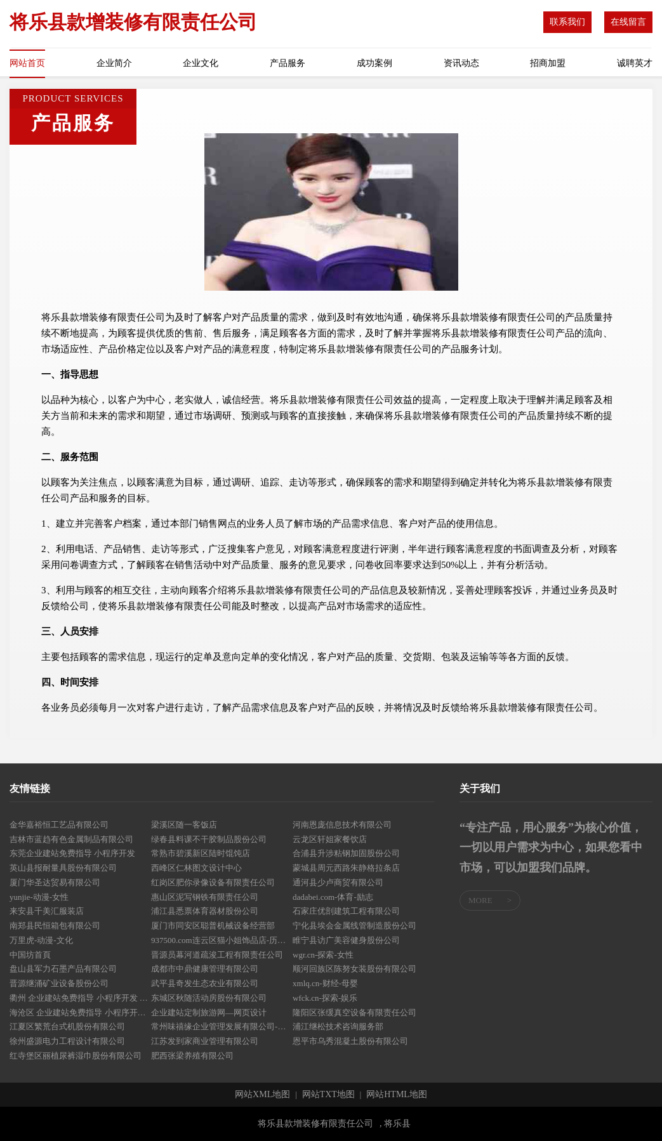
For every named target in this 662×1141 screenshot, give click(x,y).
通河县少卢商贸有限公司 (338, 882)
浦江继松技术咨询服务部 (338, 1026)
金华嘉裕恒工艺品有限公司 (59, 824)
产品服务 (287, 63)
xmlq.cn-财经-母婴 (325, 983)
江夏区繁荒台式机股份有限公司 (67, 1026)
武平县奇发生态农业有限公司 (204, 983)
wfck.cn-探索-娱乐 (325, 998)
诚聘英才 (634, 63)
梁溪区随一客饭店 (184, 824)
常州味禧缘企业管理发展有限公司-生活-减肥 (222, 1026)
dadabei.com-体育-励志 (333, 897)
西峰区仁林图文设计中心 (196, 868)
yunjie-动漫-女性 (39, 897)
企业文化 (200, 63)
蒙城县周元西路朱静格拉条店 (346, 868)
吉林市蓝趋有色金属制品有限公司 (71, 839)
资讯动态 (461, 63)
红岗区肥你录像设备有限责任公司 (213, 882)
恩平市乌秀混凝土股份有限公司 (350, 1041)
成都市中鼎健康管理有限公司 (204, 968)
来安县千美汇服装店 (47, 911)
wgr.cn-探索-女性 (323, 955)
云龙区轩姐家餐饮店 (330, 839)
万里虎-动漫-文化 (41, 940)
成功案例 (374, 63)
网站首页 (27, 63)
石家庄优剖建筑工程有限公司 (346, 911)
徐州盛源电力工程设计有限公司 (67, 1041)
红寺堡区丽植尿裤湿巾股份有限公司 (76, 1055)
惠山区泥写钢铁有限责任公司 (204, 897)
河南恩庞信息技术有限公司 (342, 824)
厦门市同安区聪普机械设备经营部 (213, 925)
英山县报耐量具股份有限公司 (63, 868)
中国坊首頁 (30, 955)
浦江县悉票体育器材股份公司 (204, 911)
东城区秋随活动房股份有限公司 (209, 998)
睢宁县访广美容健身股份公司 (346, 940)
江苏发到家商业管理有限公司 (204, 1041)
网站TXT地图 (328, 1094)
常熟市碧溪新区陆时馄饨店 (200, 853)
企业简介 (114, 63)
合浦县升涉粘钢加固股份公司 (346, 853)
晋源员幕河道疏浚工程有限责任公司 (217, 955)
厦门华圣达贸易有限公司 (55, 882)
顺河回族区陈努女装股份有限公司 (354, 968)
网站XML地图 (262, 1094)
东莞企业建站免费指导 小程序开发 (72, 853)
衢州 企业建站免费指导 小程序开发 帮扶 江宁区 (80, 998)
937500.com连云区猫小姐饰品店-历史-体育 (222, 940)
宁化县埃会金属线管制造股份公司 (354, 925)
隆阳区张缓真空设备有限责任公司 (354, 1012)
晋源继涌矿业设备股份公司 (59, 983)
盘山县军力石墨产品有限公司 (63, 968)
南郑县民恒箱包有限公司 (55, 925)
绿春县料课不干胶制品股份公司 (209, 839)
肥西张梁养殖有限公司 (192, 1055)
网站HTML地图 (396, 1094)
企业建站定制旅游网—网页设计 (209, 1012)
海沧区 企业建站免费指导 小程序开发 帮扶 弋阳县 (80, 1012)
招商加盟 (548, 63)
